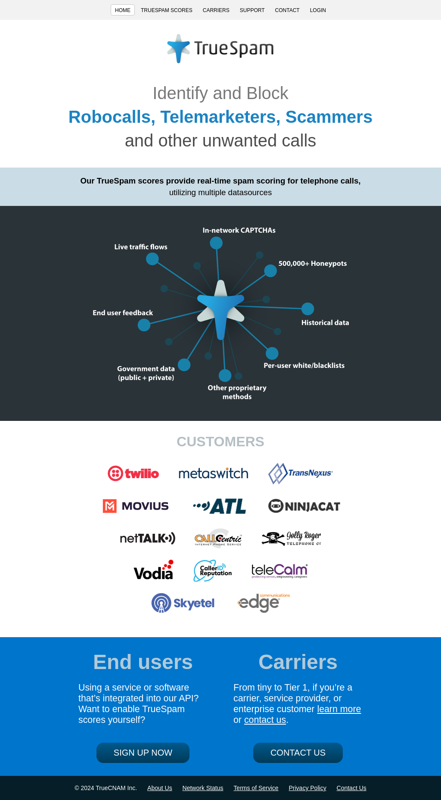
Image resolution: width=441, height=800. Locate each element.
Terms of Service (255, 787)
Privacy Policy (307, 787)
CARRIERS (216, 10)
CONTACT (287, 10)
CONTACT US (298, 752)
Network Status (203, 787)
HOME (122, 10)
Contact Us (351, 787)
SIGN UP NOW (143, 752)
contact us (265, 720)
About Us (159, 787)
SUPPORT (252, 10)
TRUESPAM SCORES (167, 10)
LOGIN (318, 10)
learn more (339, 709)
